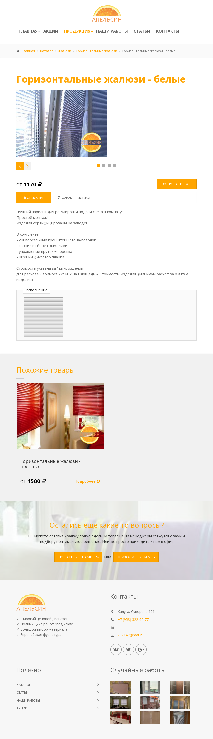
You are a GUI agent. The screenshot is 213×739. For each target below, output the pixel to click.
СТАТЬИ (22, 692)
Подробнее (87, 481)
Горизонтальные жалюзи (96, 51)
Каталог (46, 51)
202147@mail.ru (131, 635)
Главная (28, 31)
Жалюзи (64, 51)
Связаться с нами (78, 557)
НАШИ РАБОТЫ (28, 700)
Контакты (167, 31)
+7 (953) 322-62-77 (133, 619)
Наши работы (112, 31)
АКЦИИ (22, 708)
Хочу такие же (176, 184)
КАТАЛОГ (24, 684)
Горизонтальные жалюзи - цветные (50, 464)
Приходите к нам (136, 557)
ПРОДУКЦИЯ (77, 31)
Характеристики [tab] (74, 197)
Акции (50, 31)
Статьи (142, 31)
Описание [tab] (33, 197)
